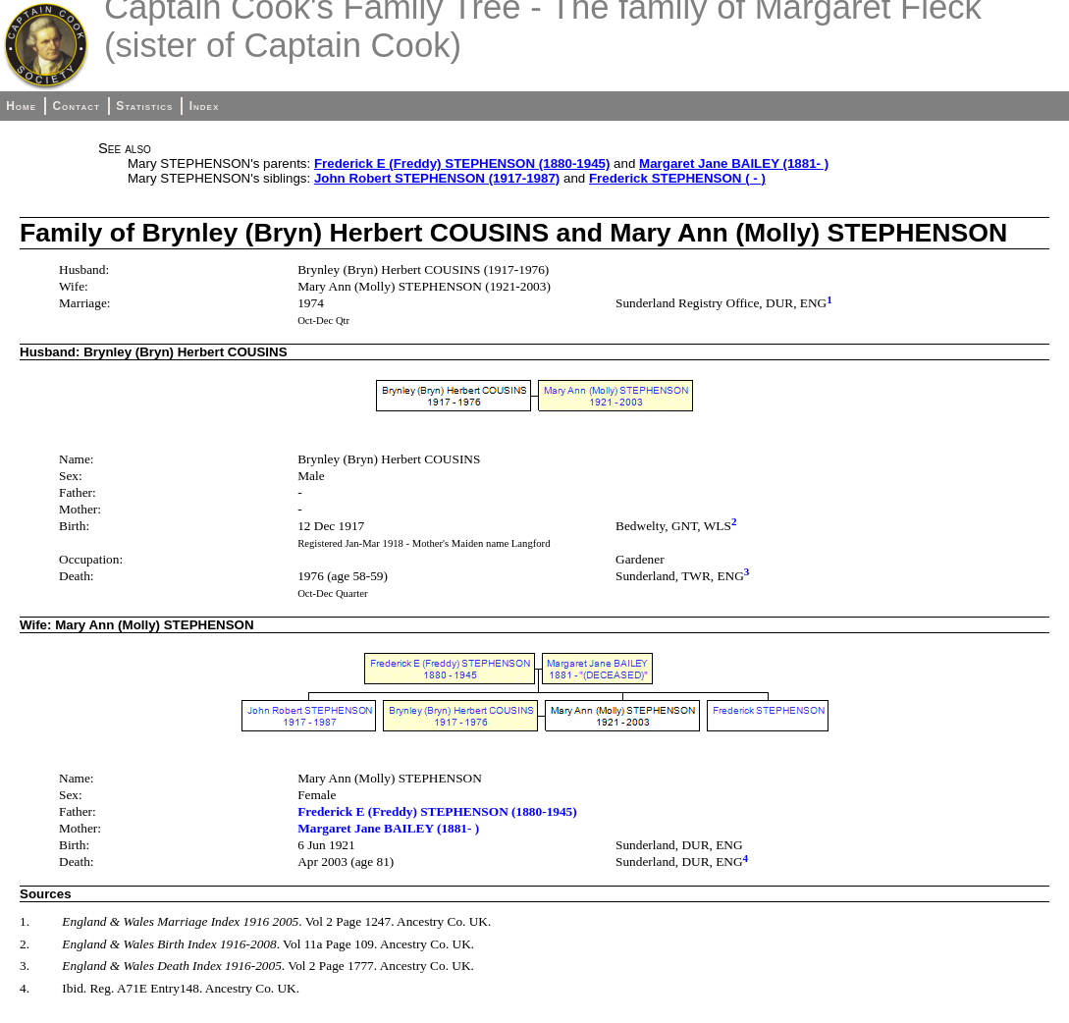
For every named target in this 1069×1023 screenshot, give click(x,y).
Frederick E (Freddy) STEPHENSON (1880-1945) (462, 163)
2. (24, 944)
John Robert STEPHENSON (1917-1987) (437, 178)
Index (204, 106)
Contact (75, 106)
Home (21, 106)
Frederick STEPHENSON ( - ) (677, 178)
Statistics (144, 106)
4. (24, 988)
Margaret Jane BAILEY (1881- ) (733, 163)
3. (24, 965)
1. (24, 921)
